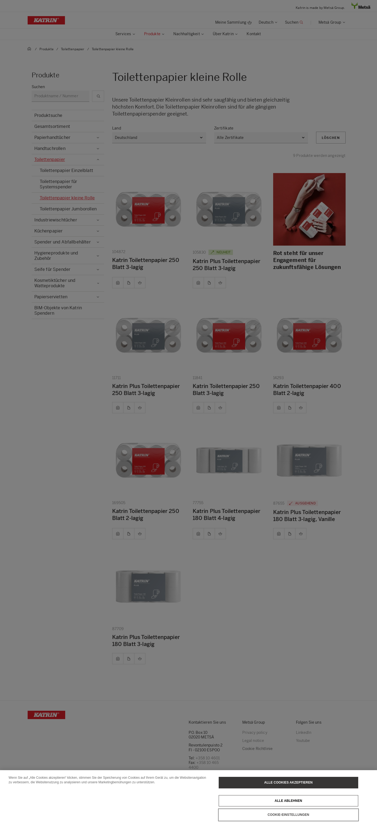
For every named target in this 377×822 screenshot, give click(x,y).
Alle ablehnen (288, 809)
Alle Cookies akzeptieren (288, 791)
